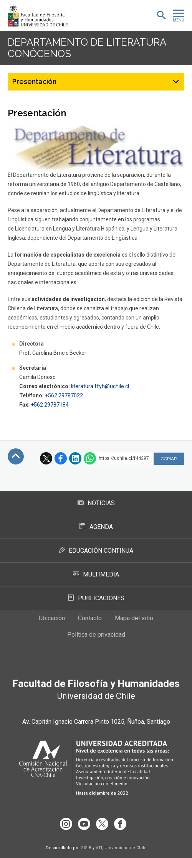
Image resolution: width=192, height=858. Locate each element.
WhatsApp (90, 458)
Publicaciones (96, 598)
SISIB (86, 847)
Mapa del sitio (134, 618)
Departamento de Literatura (87, 42)
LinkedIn (75, 458)
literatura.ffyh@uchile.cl (100, 386)
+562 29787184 (50, 405)
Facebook (61, 458)
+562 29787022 (64, 395)
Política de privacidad (96, 634)
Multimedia (96, 574)
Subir (16, 456)
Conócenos (39, 53)
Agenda (96, 526)
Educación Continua (96, 550)
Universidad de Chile (125, 847)
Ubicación (52, 618)
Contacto (90, 618)
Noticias (96, 503)
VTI (99, 847)
